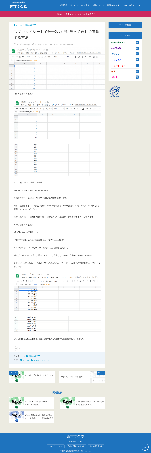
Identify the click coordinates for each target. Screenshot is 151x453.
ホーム (18, 25)
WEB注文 (85, 5)
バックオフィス (118, 66)
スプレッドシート (41, 360)
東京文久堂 (18, 7)
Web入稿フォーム (132, 5)
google (26, 360)
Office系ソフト (31, 25)
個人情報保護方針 (96, 446)
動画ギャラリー (114, 5)
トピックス (116, 60)
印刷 (113, 71)
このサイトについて (55, 446)
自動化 (114, 77)
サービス (74, 5)
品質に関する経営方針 (76, 446)
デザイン (115, 54)
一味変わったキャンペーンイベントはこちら (75, 14)
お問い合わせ (98, 5)
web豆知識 (116, 48)
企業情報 (63, 5)
